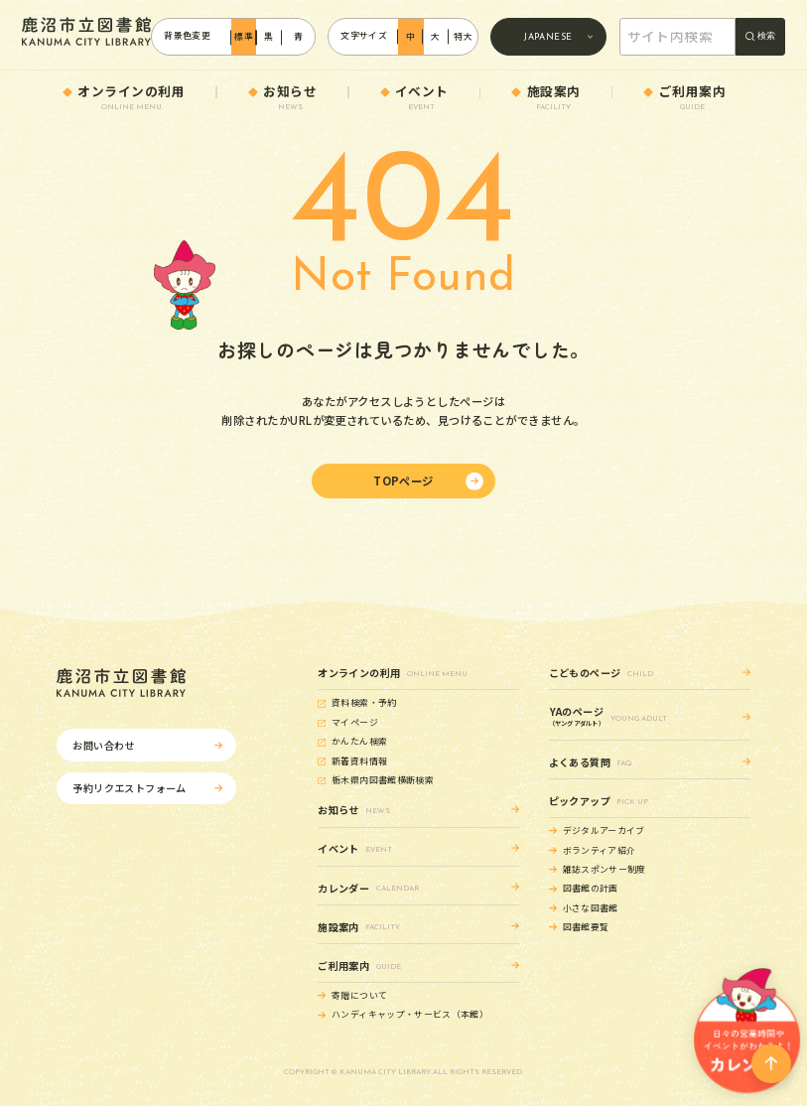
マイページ (355, 722)
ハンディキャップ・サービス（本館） (410, 1014)
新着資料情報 (359, 761)
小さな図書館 (590, 907)
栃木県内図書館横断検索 (383, 779)
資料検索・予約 (364, 702)
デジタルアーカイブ (604, 830)
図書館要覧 (586, 926)
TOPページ (403, 480)
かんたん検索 (359, 741)
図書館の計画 (590, 888)
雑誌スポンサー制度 (604, 869)
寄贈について (359, 995)
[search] (679, 38)
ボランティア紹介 (599, 850)
